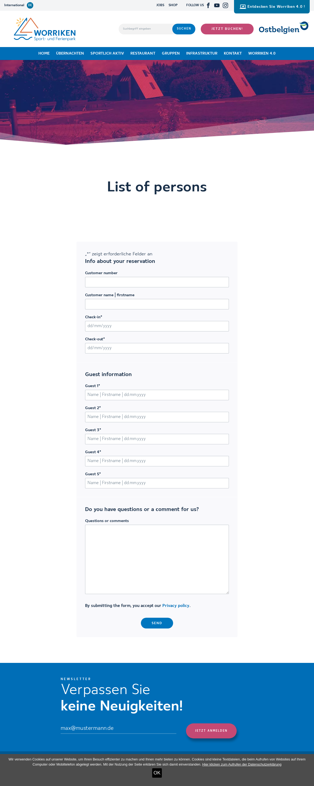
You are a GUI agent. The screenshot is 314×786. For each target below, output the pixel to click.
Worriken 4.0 (262, 53)
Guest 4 (93, 452)
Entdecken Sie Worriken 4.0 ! (272, 6)
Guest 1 (92, 386)
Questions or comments (107, 521)
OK (157, 773)
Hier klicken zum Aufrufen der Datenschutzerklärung (242, 764)
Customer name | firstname (109, 295)
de (30, 5)
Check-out (95, 339)
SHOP (173, 5)
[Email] (118, 728)
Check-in (93, 317)
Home (44, 53)
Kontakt (233, 53)
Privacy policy (175, 606)
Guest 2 (93, 408)
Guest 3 (93, 430)
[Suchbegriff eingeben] (145, 29)
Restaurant (142, 53)
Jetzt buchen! (227, 29)
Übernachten (70, 53)
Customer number (101, 273)
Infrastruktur (201, 53)
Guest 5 (93, 474)
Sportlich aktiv (107, 53)
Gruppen (171, 53)
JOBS (160, 5)
